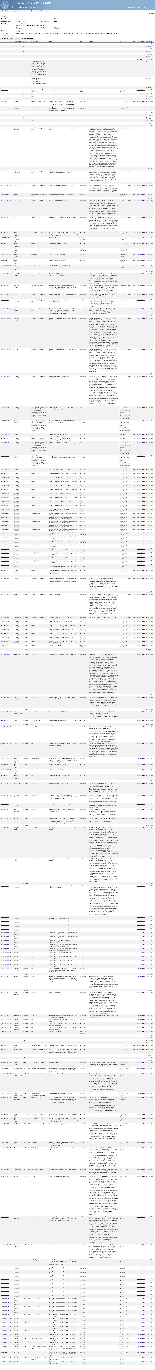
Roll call (139, 59)
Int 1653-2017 (5, 1124)
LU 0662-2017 (5, 485)
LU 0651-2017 (5, 407)
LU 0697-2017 (5, 1291)
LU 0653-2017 (5, 434)
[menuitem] (4, 38)
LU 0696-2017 (5, 1283)
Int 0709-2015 (5, 594)
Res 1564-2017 (5, 1142)
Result (134, 41)
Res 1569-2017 (5, 438)
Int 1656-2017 (5, 1176)
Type (80, 41)
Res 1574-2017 (5, 505)
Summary (91, 41)
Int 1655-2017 (5, 1169)
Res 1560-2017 (5, 1068)
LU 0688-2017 (5, 557)
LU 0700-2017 (5, 1314)
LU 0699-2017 (5, 1307)
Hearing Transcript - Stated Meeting (48, 33)
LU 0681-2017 (5, 260)
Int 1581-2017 (5, 308)
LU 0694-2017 (5, 1267)
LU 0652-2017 (5, 421)
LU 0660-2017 (5, 477)
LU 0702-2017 (5, 1330)
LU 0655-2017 (5, 456)
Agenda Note (34, 41)
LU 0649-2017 (5, 629)
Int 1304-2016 (5, 200)
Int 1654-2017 (5, 1147)
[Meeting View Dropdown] (27, 38)
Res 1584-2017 (5, 633)
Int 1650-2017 (5, 1062)
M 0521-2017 (4, 90)
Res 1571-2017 (5, 481)
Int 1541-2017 (5, 285)
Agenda (20, 28)
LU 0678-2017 (5, 525)
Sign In (153, 1)
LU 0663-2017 (5, 493)
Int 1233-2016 (5, 617)
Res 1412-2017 (5, 1045)
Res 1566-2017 (5, 243)
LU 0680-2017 (5, 249)
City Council (19, 18)
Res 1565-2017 (5, 1260)
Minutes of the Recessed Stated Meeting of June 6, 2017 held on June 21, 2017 (80, 33)
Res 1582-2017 (5, 570)
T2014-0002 (4, 645)
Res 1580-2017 (5, 553)
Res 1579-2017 (5, 545)
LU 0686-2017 (5, 541)
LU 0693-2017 (5, 565)
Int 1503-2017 (5, 185)
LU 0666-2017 (5, 501)
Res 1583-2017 (5, 625)
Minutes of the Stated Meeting (109, 33)
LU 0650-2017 (5, 637)
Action (121, 41)
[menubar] (17, 38)
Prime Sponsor (18, 41)
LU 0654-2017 (5, 442)
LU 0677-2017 (5, 517)
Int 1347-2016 (5, 171)
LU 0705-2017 (5, 1357)
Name (50, 41)
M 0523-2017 (4, 107)
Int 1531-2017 (5, 273)
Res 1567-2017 (5, 254)
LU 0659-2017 (5, 469)
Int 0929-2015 (5, 318)
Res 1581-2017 (5, 561)
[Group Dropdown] (12, 38)
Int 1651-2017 (5, 1073)
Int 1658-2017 (5, 1244)
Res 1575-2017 (5, 513)
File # (2, 41)
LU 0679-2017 (5, 238)
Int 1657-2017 (5, 1217)
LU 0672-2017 (5, 509)
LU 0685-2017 (5, 533)
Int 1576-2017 (5, 300)
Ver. (11, 41)
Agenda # (25, 41)
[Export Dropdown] (17, 38)
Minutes (58, 28)
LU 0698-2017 (5, 1299)
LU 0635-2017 (5, 621)
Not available (149, 43)
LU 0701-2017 (5, 1322)
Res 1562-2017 (5, 1114)
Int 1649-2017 (5, 217)
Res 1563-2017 (5, 232)
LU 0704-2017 (5, 1346)
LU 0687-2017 (5, 549)
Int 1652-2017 (5, 1097)
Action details (141, 90)
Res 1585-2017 (5, 641)
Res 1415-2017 (5, 1049)
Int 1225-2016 (5, 578)
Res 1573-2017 (5, 497)
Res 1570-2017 (5, 473)
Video (19, 31)
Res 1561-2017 (5, 194)
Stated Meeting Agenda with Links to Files (27, 33)
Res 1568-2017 (5, 265)
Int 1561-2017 (5, 294)
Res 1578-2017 (5, 537)
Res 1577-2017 (5, 529)
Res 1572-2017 (5, 489)
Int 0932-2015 (5, 349)
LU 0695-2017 (5, 1275)
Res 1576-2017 (5, 521)
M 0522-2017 (4, 101)
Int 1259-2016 (5, 128)
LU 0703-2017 (5, 1338)
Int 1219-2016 (5, 376)
